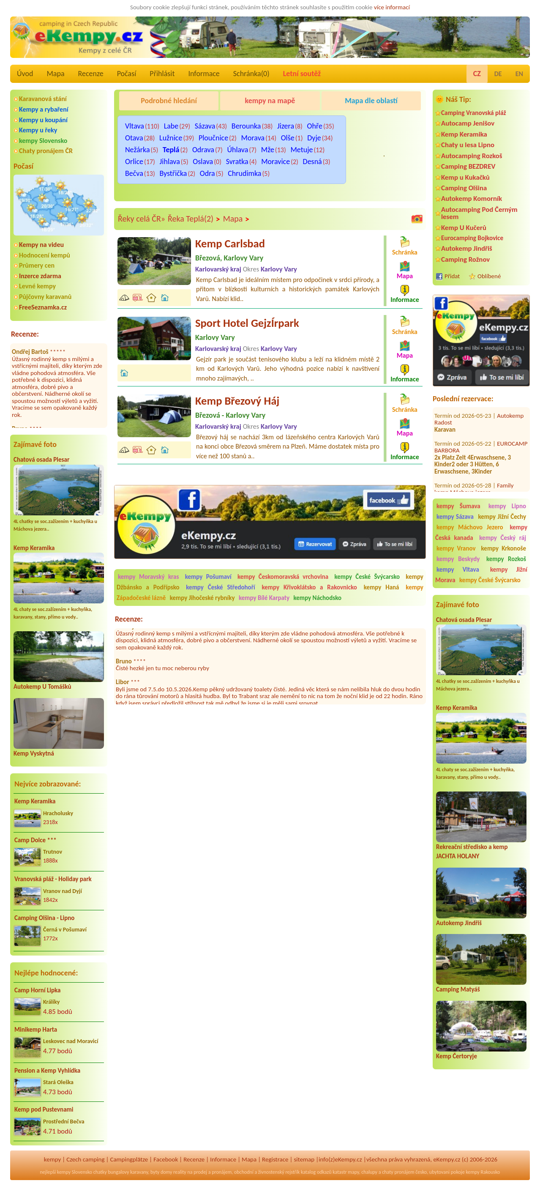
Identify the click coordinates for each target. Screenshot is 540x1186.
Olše (288, 137)
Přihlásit (162, 73)
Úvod (25, 73)
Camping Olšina (464, 188)
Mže (267, 149)
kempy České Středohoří (220, 587)
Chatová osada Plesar (41, 459)
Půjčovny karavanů (45, 297)
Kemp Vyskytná (34, 753)
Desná (312, 161)
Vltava (134, 126)
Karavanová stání (43, 99)
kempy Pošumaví (208, 577)
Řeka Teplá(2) (194, 219)
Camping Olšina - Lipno (44, 918)
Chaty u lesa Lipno (467, 144)
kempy (52, 1159)
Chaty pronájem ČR (46, 151)
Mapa (55, 73)
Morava (253, 137)
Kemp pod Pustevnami (43, 1109)
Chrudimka (244, 173)
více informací (392, 7)
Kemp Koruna (367, 122)
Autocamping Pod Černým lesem (479, 213)
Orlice (134, 161)
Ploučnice (213, 137)
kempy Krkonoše (503, 548)
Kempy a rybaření (43, 109)
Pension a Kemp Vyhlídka (47, 1070)
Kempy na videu (41, 245)
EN (519, 74)
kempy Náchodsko (318, 598)
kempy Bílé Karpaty (264, 598)
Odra (207, 173)
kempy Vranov (456, 548)
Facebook (165, 1159)
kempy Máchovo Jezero (469, 527)
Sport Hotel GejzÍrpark (247, 323)
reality (179, 1172)
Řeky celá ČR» (141, 219)
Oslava (203, 161)
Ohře (314, 126)
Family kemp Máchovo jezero (474, 481)
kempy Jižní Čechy (502, 516)
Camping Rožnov (465, 259)
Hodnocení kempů (44, 255)
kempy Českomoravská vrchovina (282, 577)
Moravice (275, 161)
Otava (134, 137)
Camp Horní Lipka (37, 990)
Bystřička (173, 173)
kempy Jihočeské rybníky (202, 598)
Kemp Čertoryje (456, 1056)
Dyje (314, 137)
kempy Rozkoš (506, 559)
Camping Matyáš (458, 989)
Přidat (452, 276)
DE (498, 74)
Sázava (205, 126)
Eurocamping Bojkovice (472, 238)
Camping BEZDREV (468, 166)
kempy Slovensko (43, 141)
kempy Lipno (507, 506)
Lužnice (170, 137)
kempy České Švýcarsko (490, 580)
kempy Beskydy (458, 559)
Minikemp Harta (35, 1029)
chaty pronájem (398, 1172)
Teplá (171, 149)
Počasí (126, 73)
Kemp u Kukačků (465, 177)
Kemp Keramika (34, 548)
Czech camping (85, 1159)
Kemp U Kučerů (463, 227)
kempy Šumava (458, 506)
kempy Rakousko (483, 1172)
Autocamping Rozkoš (471, 155)
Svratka (237, 161)
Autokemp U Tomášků (42, 686)
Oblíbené (489, 276)
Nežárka (137, 149)
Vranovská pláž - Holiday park (53, 879)
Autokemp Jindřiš (466, 248)
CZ (477, 73)
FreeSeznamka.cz (43, 307)
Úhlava (237, 149)
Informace (203, 73)
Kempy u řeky (38, 130)
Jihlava (170, 161)
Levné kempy (37, 286)
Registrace (275, 1159)
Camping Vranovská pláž (473, 113)
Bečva (134, 173)
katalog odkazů (316, 1172)
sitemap (304, 1159)
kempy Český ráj (502, 538)
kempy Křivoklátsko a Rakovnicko (309, 587)
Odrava (203, 149)
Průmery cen (37, 265)
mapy (353, 1172)
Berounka (246, 126)
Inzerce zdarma (40, 276)
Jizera (285, 126)
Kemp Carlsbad (230, 243)
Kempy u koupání (43, 120)
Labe (171, 126)
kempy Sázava (455, 516)
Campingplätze (129, 1159)
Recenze (91, 73)
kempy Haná (381, 587)
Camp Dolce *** (35, 840)
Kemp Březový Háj (237, 401)
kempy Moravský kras (148, 577)
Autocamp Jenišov (467, 123)
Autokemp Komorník (471, 198)
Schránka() (251, 73)
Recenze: (25, 334)
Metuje (301, 149)
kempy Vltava (457, 569)
